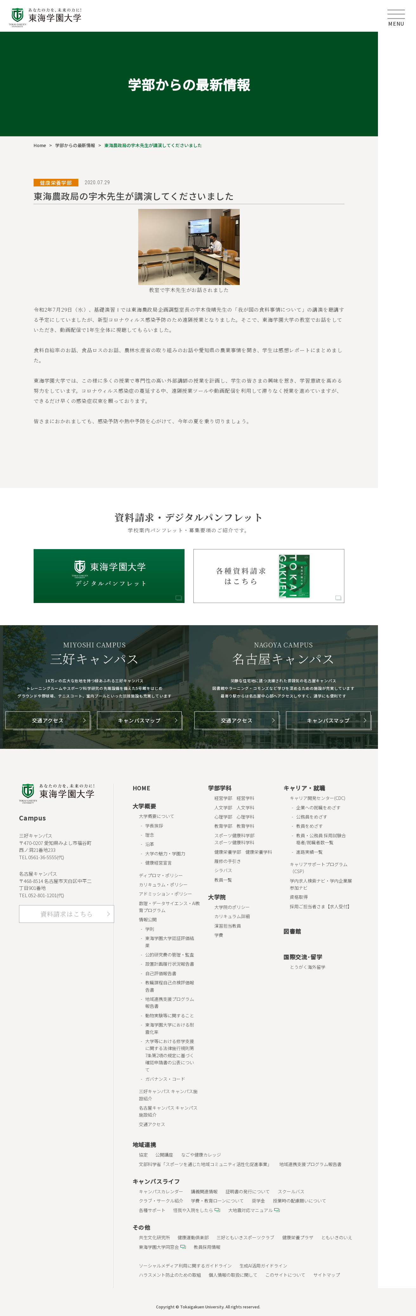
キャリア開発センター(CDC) (317, 798)
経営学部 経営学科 (234, 798)
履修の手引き (227, 861)
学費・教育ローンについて (217, 1200)
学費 (218, 935)
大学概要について (156, 816)
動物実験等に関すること (169, 1015)
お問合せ (397, 224)
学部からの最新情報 (75, 145)
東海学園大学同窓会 (159, 1247)
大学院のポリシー (232, 907)
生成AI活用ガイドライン (263, 1265)
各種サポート (152, 1210)
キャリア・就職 (304, 788)
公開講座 (164, 1154)
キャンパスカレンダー (161, 1191)
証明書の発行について (247, 1191)
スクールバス (291, 1191)
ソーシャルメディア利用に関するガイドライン (185, 1265)
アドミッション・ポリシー (165, 894)
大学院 (217, 897)
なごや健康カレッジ (201, 1154)
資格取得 (299, 897)
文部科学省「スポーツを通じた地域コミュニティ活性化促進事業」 (205, 1164)
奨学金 (258, 1200)
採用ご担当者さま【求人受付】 (321, 906)
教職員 (397, 173)
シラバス (223, 870)
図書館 (292, 931)
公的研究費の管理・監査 (169, 954)
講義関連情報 (204, 1191)
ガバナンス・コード (165, 1079)
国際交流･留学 (302, 957)
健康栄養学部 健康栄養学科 (243, 852)
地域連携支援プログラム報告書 (310, 1164)
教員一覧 (223, 880)
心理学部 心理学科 (234, 817)
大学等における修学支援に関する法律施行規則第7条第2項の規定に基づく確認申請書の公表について (169, 1055)
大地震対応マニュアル (250, 1210)
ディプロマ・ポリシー (161, 875)
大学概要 (144, 806)
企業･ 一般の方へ (397, 146)
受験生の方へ (397, 44)
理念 (149, 835)
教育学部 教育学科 (234, 826)
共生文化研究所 (154, 1237)
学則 (149, 929)
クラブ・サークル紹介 (161, 1200)
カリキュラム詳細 (232, 916)
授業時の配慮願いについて (299, 1200)
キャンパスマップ (139, 720)
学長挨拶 (154, 825)
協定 (143, 1154)
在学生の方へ (397, 70)
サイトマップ (326, 1275)
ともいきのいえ (336, 1237)
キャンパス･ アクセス (397, 198)
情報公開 (148, 919)
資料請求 (397, 250)
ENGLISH (397, 275)
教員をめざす (309, 826)
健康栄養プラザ (297, 1237)
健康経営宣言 (158, 862)
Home (40, 145)
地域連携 (144, 1144)
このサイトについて (285, 1275)
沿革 (149, 844)
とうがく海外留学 (307, 967)
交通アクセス (48, 720)
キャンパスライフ (156, 1181)
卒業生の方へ (397, 121)
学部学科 (220, 788)
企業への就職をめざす (318, 807)
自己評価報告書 (160, 973)
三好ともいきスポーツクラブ (245, 1237)
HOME (141, 788)
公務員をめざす (311, 817)
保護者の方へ (397, 96)
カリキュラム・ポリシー (163, 884)
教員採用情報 (207, 1247)
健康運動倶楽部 (193, 1237)
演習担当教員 (227, 926)
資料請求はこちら (66, 913)
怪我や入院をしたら (193, 1210)
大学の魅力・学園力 (165, 853)
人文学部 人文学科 (234, 807)
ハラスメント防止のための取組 (170, 1275)
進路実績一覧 (309, 852)
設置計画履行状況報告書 (169, 964)
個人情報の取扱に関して (233, 1275)
